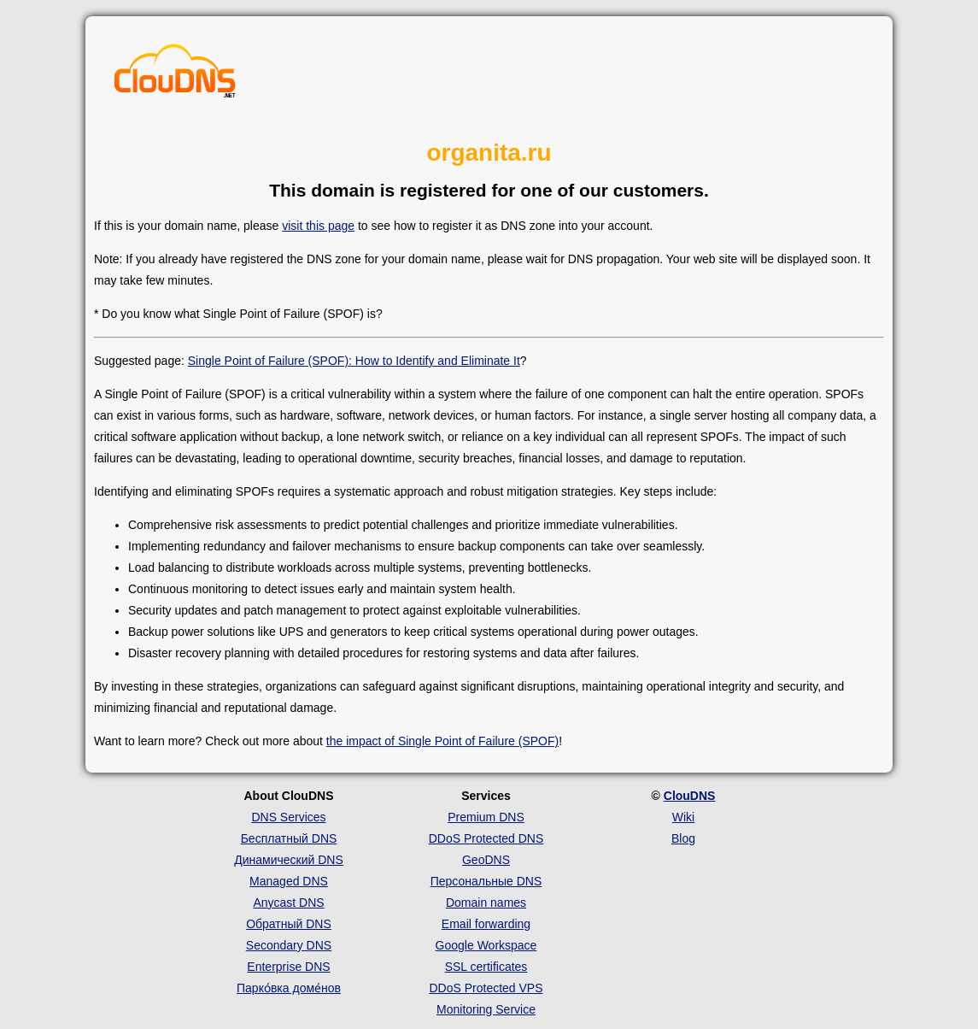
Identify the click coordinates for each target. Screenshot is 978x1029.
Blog (683, 838)
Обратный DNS (288, 924)
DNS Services (288, 817)
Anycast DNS (288, 902)
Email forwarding (486, 924)
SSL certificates (486, 966)
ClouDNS (690, 796)
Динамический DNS (288, 860)
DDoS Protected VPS (485, 988)
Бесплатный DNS (289, 838)
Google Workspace (486, 945)
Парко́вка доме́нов (289, 988)
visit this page (318, 225)
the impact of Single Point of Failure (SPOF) (442, 741)
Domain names (486, 902)
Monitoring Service (486, 1009)
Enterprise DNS (288, 966)
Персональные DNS (486, 881)
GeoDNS (486, 860)
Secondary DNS (288, 945)
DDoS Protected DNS (486, 838)
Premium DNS (486, 817)
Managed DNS (288, 881)
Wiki (683, 817)
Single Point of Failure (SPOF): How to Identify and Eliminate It (354, 361)
